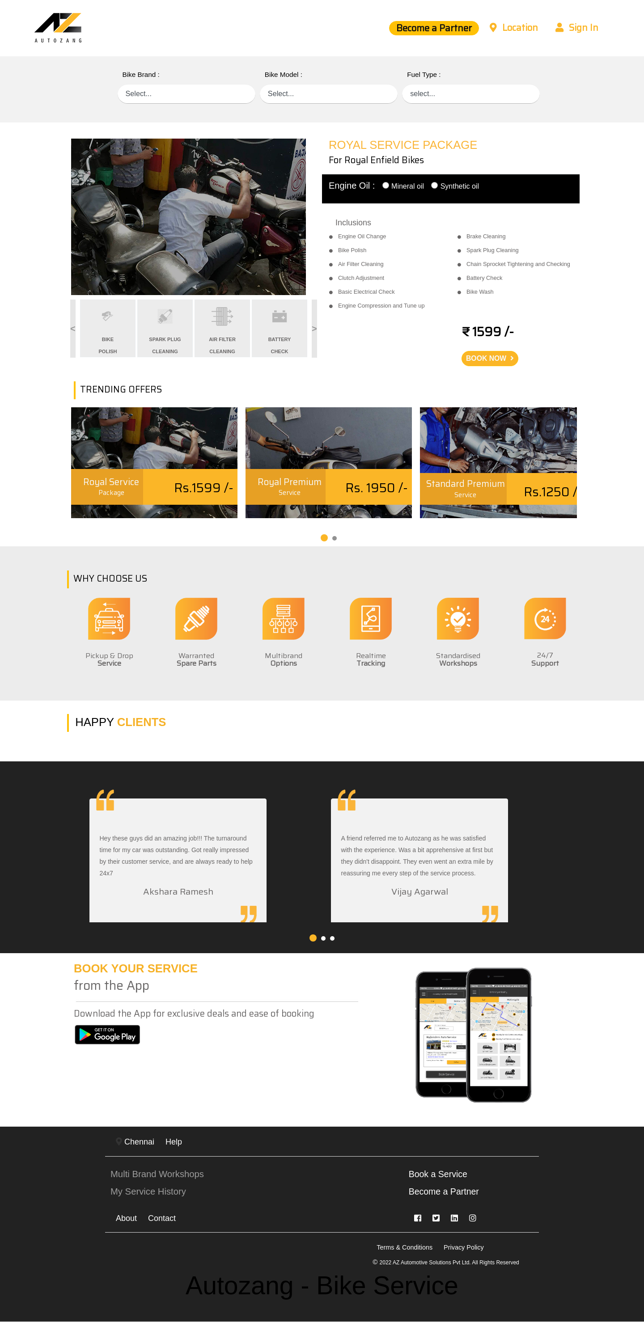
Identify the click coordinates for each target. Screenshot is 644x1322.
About (126, 1218)
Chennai (135, 1142)
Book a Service (439, 1174)
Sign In (576, 28)
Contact (162, 1218)
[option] (193, 217)
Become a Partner (428, 28)
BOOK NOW (490, 358)
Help (173, 1142)
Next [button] (310, 328)
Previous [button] (64, 328)
